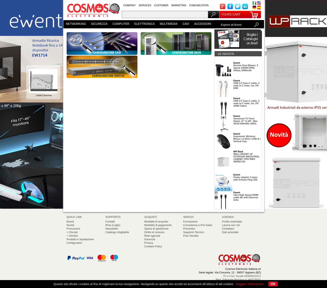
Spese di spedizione (156, 228)
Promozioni (73, 228)
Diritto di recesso (154, 232)
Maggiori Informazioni (250, 284)
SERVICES (145, 5)
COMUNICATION (199, 5)
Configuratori (74, 242)
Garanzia (149, 239)
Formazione (190, 221)
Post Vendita (190, 235)
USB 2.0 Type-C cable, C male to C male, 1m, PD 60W (246, 85)
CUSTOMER (161, 5)
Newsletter (111, 228)
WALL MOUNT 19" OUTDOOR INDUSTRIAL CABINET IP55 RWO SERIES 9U (246, 158)
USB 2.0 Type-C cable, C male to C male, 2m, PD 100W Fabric (246, 103)
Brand (70, 221)
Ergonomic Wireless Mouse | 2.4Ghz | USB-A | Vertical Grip (246, 139)
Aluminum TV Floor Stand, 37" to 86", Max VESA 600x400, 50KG (245, 121)
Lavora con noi (231, 225)
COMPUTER (121, 23)
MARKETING (178, 5)
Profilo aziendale (232, 221)
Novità (70, 225)
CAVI (185, 23)
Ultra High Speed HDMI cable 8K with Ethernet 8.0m (245, 197)
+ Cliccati (72, 232)
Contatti (110, 221)
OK (272, 284)
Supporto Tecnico (193, 232)
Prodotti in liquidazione (80, 239)
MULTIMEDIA (168, 23)
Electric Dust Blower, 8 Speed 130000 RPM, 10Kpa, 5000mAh (245, 68)
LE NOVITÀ (226, 54)
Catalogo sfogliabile (117, 232)
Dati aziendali (230, 232)
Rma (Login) (112, 225)
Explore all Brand (231, 24)
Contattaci (228, 228)
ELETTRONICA (144, 23)
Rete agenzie (152, 235)
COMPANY (129, 5)
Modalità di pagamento (158, 225)
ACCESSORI (202, 23)
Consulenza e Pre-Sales (197, 225)
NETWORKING (76, 23)
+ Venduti (72, 235)
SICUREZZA (99, 23)
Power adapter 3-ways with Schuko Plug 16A (245, 178)
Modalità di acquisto (156, 221)
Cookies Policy (153, 246)
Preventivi (189, 228)
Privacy (148, 242)
